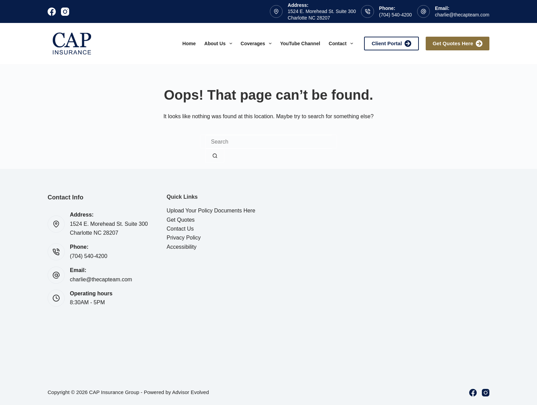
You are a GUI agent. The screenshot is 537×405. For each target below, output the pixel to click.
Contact (342, 43)
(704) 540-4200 (395, 14)
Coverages (257, 43)
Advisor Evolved (190, 392)
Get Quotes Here (458, 43)
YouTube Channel (300, 43)
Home (189, 43)
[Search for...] (268, 142)
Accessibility (182, 247)
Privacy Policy (184, 238)
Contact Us (180, 229)
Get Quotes (181, 220)
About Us (219, 43)
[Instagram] (65, 12)
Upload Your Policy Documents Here (211, 210)
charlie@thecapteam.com (462, 14)
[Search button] (214, 155)
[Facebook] (52, 12)
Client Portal (391, 43)
